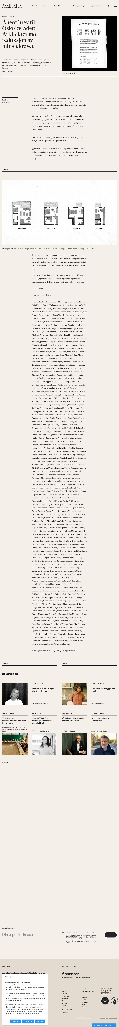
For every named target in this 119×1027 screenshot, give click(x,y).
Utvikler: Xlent (113, 1018)
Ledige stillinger (79, 7)
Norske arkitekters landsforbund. (106, 992)
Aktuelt (34, 7)
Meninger (45, 7)
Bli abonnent (66, 996)
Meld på (111, 935)
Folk (67, 7)
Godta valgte (28, 1021)
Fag (63, 989)
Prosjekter (57, 7)
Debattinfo (65, 1001)
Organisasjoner (96, 7)
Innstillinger (15, 1021)
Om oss (64, 994)
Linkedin (84, 1007)
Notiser (64, 991)
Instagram (85, 1002)
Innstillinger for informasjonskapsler (104, 1025)
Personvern (65, 1012)
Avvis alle (40, 1021)
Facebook (85, 1000)
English (64, 1006)
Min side (65, 1003)
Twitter (84, 1004)
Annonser (72, 974)
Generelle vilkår (67, 1010)
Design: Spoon (104, 1018)
